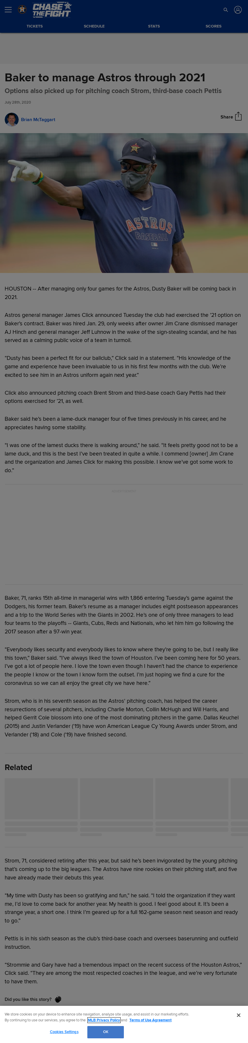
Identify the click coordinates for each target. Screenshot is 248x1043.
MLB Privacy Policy (104, 1020)
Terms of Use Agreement (150, 1020)
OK (105, 1032)
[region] (124, 1024)
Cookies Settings (64, 1032)
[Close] (238, 1015)
